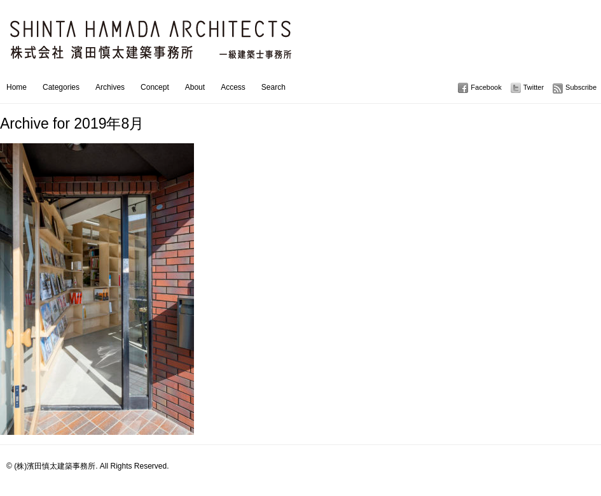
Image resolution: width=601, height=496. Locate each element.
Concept (155, 87)
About (195, 87)
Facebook (486, 87)
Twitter (533, 87)
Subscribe (581, 87)
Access (233, 87)
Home (16, 87)
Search (273, 87)
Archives (110, 87)
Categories (61, 87)
